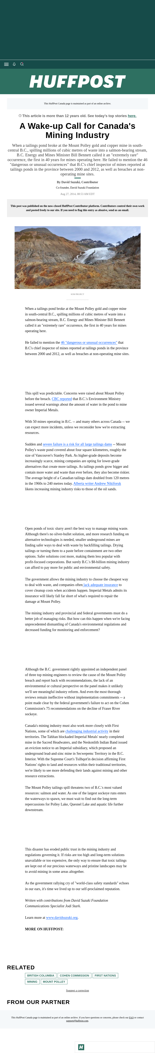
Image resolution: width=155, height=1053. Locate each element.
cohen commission (74, 975)
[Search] (22, 64)
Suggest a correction (77, 990)
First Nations (105, 975)
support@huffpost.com (77, 1020)
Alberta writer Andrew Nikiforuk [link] (97, 483)
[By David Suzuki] (79, 182)
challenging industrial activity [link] (86, 731)
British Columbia (40, 975)
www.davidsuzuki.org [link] (61, 918)
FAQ (131, 1017)
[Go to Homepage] (81, 1047)
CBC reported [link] (62, 399)
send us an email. (119, 210)
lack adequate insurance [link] (100, 585)
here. (132, 116)
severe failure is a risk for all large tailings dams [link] (77, 444)
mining (32, 981)
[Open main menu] (6, 64)
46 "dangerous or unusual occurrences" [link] (89, 342)
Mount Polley (54, 981)
